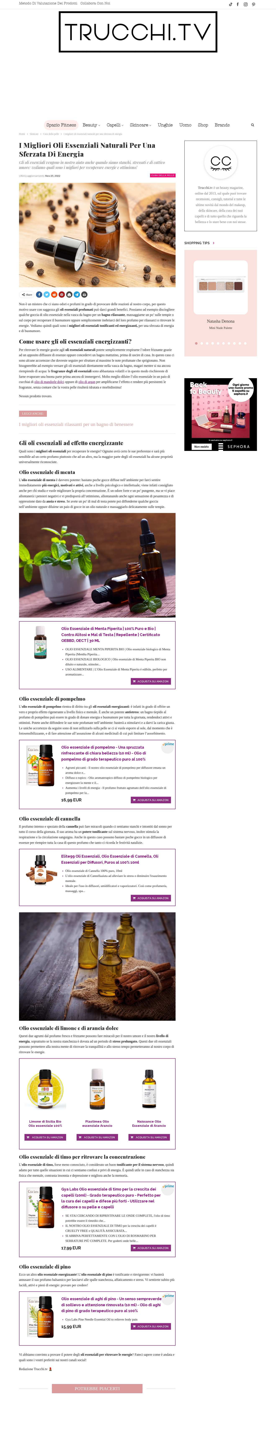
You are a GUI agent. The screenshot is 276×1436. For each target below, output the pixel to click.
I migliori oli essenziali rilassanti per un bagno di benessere (76, 424)
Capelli (112, 125)
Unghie (165, 125)
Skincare (139, 125)
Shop (205, 125)
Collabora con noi (95, 3)
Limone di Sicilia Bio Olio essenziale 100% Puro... (45, 1125)
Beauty (88, 125)
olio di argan (86, 382)
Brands (225, 125)
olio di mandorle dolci (49, 382)
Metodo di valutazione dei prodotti (48, 3)
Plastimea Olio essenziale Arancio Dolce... (97, 1125)
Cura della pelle (162, 175)
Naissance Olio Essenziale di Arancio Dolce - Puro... (149, 1125)
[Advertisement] (138, 88)
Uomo (187, 125)
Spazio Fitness (58, 125)
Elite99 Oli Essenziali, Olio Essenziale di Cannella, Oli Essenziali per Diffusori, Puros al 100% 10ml (110, 860)
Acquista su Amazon (152, 681)
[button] (196, 343)
